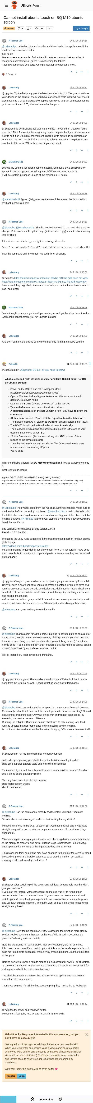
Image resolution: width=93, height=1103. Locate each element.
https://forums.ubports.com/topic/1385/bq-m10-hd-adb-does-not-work (51, 278)
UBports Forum (31, 5)
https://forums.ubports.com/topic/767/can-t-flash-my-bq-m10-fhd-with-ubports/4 (44, 281)
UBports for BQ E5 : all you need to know (42, 369)
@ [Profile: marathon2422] (11, 199)
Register (11, 1076)
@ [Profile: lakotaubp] (8, 227)
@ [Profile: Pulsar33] (27, 518)
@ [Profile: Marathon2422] (25, 227)
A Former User (16, 41)
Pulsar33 (13, 364)
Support (9, 28)
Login (22, 1076)
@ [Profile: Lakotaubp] (9, 46)
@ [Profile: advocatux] (9, 609)
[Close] (87, 1034)
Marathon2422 (16, 162)
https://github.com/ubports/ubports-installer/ (25, 546)
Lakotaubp (14, 87)
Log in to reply (81, 28)
